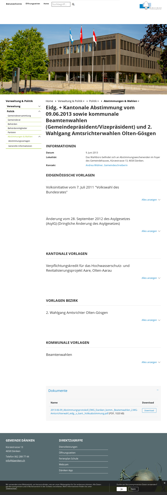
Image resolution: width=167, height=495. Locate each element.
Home (49, 104)
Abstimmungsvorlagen (19, 144)
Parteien (12, 135)
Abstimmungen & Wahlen (24, 139)
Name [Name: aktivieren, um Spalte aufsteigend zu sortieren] (54, 405)
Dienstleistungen (68, 449)
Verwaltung (13, 109)
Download (150, 413)
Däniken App (66, 473)
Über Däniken (11, 8)
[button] (71, 104)
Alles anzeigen (149, 202)
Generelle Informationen (20, 149)
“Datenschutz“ (11, 488)
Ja (122, 489)
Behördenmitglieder (17, 131)
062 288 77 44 (21, 459)
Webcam (63, 467)
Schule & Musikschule (67, 8)
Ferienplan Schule (68, 461)
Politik (10, 114)
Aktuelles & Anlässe (27, 8)
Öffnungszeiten (67, 455)
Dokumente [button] (57, 393)
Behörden (12, 127)
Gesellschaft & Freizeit (89, 8)
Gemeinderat (14, 123)
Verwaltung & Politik (47, 8)
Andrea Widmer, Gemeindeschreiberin (107, 168)
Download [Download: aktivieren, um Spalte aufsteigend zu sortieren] (150, 405)
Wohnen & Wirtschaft (109, 8)
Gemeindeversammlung (19, 118)
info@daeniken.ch (15, 463)
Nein (133, 489)
